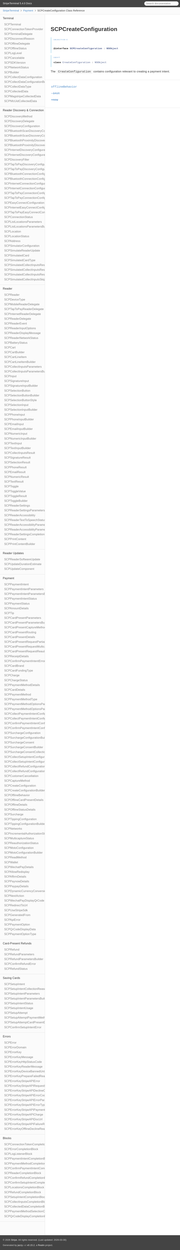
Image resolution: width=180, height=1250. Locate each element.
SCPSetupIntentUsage (18, 1008)
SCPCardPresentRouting (20, 632)
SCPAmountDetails (16, 608)
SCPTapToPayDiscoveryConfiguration (28, 164)
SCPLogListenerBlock (18, 1153)
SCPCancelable (14, 57)
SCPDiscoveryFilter (16, 159)
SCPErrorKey (12, 1052)
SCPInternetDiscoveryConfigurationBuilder (31, 154)
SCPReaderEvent (15, 323)
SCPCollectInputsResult (19, 452)
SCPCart (10, 347)
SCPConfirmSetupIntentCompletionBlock (30, 1182)
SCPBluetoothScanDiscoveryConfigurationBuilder (36, 135)
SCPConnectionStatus (18, 217)
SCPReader (12, 294)
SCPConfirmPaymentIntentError (24, 661)
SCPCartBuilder (14, 352)
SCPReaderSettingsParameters (24, 510)
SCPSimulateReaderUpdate (22, 250)
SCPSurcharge (13, 814)
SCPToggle (11, 486)
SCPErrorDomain (15, 1047)
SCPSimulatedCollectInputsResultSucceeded (33, 269)
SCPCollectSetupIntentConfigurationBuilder (32, 761)
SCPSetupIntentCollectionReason (25, 988)
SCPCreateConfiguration (20, 785)
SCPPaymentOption (17, 924)
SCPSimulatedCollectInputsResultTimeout (31, 274)
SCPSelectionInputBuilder (20, 409)
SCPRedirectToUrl (16, 905)
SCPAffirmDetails (15, 876)
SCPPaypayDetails (16, 886)
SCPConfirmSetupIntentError (22, 1027)
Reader (7, 288)
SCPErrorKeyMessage (18, 1057)
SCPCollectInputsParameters (23, 366)
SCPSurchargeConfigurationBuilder (27, 737)
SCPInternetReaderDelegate (22, 313)
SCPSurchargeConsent (19, 742)
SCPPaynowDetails (16, 881)
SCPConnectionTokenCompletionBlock (29, 1144)
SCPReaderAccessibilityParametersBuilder (31, 529)
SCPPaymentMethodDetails (22, 685)
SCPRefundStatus (16, 968)
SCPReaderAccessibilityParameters (27, 524)
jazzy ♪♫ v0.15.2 (26, 1245)
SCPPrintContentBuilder (19, 544)
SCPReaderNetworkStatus (21, 337)
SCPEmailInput (14, 424)
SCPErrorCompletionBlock (21, 1149)
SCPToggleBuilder (16, 500)
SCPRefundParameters (19, 954)
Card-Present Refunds (17, 943)
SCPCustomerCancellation (21, 775)
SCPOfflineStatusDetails (20, 809)
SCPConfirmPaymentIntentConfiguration (30, 723)
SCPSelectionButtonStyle (20, 400)
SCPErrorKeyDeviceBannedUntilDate (28, 1071)
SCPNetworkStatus (16, 67)
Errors (7, 1036)
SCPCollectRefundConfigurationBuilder (29, 771)
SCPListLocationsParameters (23, 221)
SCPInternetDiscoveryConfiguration (27, 149)
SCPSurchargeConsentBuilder (23, 747)
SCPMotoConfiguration (19, 847)
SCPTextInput (13, 443)
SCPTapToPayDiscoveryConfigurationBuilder (33, 169)
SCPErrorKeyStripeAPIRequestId (25, 1085)
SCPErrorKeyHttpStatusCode (23, 1061)
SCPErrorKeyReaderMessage (23, 1066)
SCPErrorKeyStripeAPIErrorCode (25, 1095)
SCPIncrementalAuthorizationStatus (27, 833)
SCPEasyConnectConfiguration (24, 202)
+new (56, 100)
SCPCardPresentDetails (19, 637)
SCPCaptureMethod (17, 780)
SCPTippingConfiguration (20, 819)
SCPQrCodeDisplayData (20, 929)
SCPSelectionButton (17, 390)
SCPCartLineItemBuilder (20, 361)
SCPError (10, 1042)
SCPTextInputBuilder (17, 448)
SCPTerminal (12, 24)
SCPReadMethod (15, 857)
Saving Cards (11, 977)
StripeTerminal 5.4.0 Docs (17, 3)
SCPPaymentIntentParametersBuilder (28, 593)
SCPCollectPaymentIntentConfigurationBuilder (34, 718)
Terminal (8, 18)
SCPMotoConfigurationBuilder (23, 852)
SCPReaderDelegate (17, 318)
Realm (41, 1245)
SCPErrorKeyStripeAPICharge (23, 1114)
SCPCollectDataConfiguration (23, 77)
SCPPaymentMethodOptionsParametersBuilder (34, 708)
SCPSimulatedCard (16, 255)
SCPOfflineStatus (15, 48)
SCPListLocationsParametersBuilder (27, 226)
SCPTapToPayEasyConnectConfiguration (30, 212)
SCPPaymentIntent (16, 584)
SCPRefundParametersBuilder (23, 959)
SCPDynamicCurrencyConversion (26, 891)
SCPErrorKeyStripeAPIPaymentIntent (28, 1109)
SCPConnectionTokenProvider (23, 29)
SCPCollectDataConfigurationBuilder (27, 81)
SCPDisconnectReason (19, 38)
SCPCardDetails (14, 689)
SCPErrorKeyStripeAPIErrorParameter (29, 1100)
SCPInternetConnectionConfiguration (28, 183)
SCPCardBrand (14, 665)
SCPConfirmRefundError (20, 963)
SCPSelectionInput (16, 404)
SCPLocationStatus (16, 236)
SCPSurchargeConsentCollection (25, 751)
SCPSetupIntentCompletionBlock (25, 1197)
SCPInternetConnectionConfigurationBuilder (32, 188)
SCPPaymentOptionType (20, 934)
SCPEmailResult (14, 472)
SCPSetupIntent (14, 984)
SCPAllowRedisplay (17, 871)
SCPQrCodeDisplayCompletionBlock (27, 1216)
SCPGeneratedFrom (17, 915)
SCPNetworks (13, 828)
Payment (28, 10)
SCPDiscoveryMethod (18, 116)
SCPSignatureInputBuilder (21, 385)
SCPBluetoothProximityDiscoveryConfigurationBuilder (38, 145)
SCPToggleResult (15, 496)
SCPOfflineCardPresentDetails (23, 799)
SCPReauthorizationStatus (21, 843)
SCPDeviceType (14, 299)
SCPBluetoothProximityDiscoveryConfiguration (34, 140)
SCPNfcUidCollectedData (20, 101)
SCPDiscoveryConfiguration (22, 126)
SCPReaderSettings (17, 505)
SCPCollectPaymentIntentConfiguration (29, 713)
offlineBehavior (65, 86)
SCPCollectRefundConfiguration (24, 766)
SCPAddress (12, 241)
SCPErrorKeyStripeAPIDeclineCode (27, 1090)
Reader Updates (13, 553)
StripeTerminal (11, 10)
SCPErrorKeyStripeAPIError (22, 1081)
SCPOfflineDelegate (17, 43)
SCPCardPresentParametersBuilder (27, 622)
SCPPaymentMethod (17, 694)
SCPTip (9, 613)
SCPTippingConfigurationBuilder (25, 823)
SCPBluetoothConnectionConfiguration (29, 173)
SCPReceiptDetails (16, 656)
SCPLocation (12, 231)
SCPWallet (11, 862)
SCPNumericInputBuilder (20, 438)
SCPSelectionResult (17, 462)
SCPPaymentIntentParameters (24, 589)
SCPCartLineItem (15, 357)
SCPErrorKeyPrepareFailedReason (27, 1076)
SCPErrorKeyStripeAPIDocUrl (23, 1119)
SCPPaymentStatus (17, 603)
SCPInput (10, 376)
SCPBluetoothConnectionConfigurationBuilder (33, 178)
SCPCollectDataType (17, 86)
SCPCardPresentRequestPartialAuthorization (33, 641)
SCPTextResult (14, 481)
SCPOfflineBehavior (17, 795)
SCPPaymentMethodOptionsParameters (30, 704)
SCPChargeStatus (16, 680)
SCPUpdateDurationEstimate (22, 564)
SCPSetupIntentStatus (18, 1003)
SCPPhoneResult (15, 467)
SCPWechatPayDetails (19, 867)
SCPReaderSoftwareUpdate (22, 559)
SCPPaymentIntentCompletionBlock (27, 1158)
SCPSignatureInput (16, 380)
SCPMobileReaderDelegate (22, 304)
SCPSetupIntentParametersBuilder (26, 998)
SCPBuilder (11, 72)
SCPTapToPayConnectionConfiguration (29, 193)
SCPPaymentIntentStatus (20, 598)
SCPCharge (12, 675)
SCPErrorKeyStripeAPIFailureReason (28, 1124)
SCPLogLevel (13, 53)
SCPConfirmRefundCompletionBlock (27, 1177)
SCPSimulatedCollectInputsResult (26, 265)
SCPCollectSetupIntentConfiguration (27, 756)
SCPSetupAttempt (16, 1012)
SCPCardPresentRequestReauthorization (30, 651)
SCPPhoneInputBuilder (19, 419)
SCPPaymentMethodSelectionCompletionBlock (34, 1211)
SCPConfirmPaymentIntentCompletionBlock (32, 1168)
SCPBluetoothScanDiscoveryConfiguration (31, 130)
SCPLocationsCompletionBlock (24, 1187)
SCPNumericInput (15, 433)
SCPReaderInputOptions (20, 328)
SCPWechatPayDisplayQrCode (24, 900)
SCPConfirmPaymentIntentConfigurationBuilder (34, 728)
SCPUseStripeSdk (16, 910)
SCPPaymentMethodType (20, 699)
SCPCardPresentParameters (22, 617)
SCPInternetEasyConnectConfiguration (29, 207)
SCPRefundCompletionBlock (22, 1192)
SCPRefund (11, 949)
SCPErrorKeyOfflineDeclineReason (26, 1128)
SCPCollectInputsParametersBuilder (27, 371)
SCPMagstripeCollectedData (22, 96)
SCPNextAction (14, 895)
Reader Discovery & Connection (23, 110)
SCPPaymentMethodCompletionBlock (28, 1163)
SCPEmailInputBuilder (18, 428)
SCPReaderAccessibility (19, 515)
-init (57, 93)
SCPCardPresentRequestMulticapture (28, 646)
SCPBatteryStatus (15, 342)
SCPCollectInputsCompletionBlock (26, 1201)
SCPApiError (12, 919)
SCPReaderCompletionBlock (22, 1173)
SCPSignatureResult (17, 457)
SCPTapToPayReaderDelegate (24, 309)
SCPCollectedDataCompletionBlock (27, 1206)
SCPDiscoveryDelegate (19, 121)
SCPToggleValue (15, 491)
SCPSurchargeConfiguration (22, 732)
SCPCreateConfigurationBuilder (24, 790)
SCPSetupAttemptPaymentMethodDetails (30, 1017)
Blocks (7, 1138)
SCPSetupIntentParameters (22, 993)
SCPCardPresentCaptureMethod (25, 627)
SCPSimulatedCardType (19, 260)
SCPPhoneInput (14, 414)
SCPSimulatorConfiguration (22, 245)
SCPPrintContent (15, 539)
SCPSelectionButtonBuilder (21, 395)
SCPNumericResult (16, 476)
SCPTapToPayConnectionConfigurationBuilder (33, 197)
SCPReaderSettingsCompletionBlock (28, 534)
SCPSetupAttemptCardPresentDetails (28, 1022)
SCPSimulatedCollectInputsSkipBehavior (30, 279)
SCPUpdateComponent (19, 568)
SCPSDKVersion (15, 62)
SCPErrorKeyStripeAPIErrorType (25, 1104)
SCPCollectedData (16, 91)
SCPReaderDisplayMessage (22, 333)
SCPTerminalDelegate (18, 33)
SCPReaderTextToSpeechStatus (25, 520)
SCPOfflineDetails (15, 804)
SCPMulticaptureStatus (19, 838)
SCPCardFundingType (18, 670)
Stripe (14, 1240)
